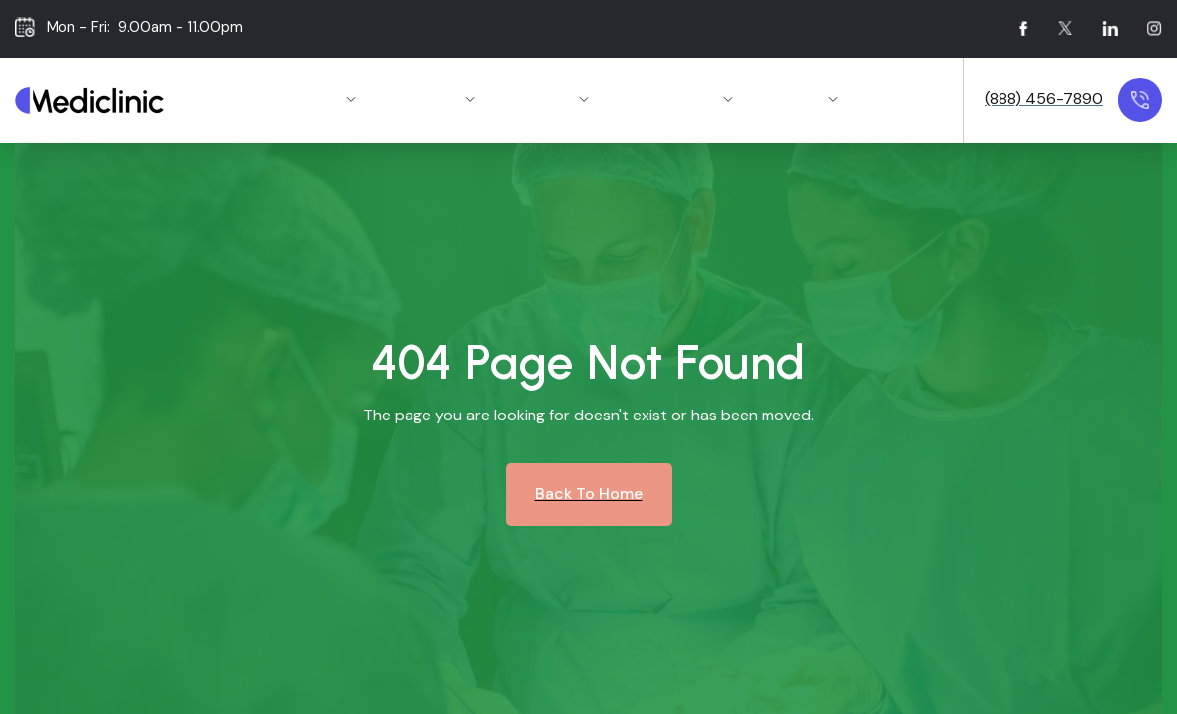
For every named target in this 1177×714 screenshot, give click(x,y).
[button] (320, 101)
